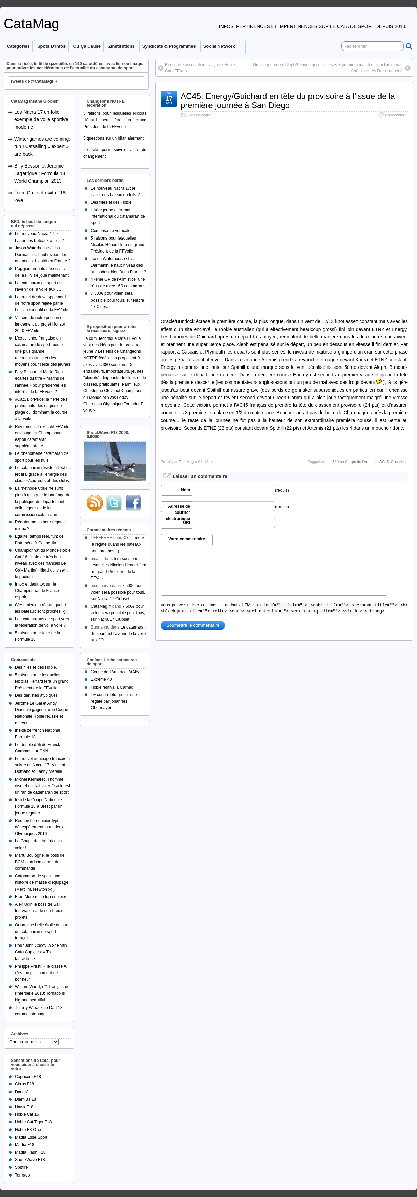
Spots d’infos (51, 46)
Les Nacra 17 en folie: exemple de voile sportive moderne (41, 119)
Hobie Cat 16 (27, 1114)
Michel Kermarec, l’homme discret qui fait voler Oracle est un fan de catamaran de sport (42, 786)
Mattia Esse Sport (31, 1137)
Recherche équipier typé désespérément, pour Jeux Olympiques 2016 (39, 827)
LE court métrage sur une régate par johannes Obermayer (114, 701)
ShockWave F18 (30, 1159)
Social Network (219, 46)
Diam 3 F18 (25, 1099)
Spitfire (21, 1167)
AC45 (384, 462)
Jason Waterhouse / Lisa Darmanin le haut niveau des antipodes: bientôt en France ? (42, 254)
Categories (18, 46)
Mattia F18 (24, 1144)
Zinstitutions (121, 46)
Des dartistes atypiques (36, 695)
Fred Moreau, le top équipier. (41, 896)
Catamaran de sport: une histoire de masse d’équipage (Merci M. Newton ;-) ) (41, 882)
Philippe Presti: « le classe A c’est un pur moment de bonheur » (40, 973)
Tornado (22, 1175)
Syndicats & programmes (169, 46)
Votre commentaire (186, 539)
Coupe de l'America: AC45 (115, 671)
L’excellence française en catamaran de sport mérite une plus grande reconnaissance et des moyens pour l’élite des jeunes (42, 351)
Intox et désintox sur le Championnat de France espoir (37, 591)
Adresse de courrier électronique (178, 508)
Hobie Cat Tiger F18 (33, 1122)
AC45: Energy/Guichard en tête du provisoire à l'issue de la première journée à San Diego (288, 100)
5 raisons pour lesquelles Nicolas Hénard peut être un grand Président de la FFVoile (114, 120)
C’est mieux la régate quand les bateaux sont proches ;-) (118, 544)
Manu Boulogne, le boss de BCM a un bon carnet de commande (39, 862)
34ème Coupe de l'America (354, 462)
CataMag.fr (101, 606)
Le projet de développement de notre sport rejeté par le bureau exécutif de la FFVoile (41, 303)
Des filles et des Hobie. (36, 667)
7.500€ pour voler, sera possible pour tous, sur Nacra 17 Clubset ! (117, 300)
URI (186, 522)
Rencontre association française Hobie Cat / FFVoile (200, 67)
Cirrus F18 (24, 1084)
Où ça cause (87, 46)
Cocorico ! (399, 462)
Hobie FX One (28, 1129)
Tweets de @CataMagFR (33, 81)
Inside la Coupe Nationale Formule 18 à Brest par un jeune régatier (38, 806)
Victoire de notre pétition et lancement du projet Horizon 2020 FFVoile (40, 324)
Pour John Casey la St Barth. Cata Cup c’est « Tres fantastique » (41, 952)
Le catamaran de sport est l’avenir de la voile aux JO (118, 634)
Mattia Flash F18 (30, 1152)
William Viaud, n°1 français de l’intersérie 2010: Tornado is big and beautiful (42, 993)
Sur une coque (199, 115)
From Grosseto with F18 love (40, 196)
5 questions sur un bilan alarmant (113, 138)
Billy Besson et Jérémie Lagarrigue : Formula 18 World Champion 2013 (39, 173)
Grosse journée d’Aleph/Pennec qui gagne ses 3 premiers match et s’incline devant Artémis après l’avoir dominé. (328, 67)
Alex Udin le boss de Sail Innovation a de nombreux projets (38, 911)
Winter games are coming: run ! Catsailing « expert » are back (42, 146)
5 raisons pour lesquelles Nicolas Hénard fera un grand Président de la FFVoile (42, 681)
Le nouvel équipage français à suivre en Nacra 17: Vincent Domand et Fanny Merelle (42, 765)
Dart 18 (21, 1092)
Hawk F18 (24, 1107)
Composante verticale (110, 230)
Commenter (394, 115)
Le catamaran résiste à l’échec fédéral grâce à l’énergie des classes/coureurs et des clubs (43, 474)
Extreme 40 (101, 679)
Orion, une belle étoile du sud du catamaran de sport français (41, 931)
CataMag (31, 23)
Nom (185, 490)
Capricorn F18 (28, 1076)
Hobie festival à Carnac (112, 687)
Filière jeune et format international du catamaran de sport (118, 216)
